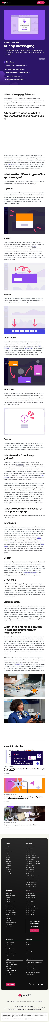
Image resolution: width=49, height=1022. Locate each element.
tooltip (34, 246)
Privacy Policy (13, 1001)
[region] (24, 1017)
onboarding (28, 348)
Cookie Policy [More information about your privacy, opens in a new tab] (15, 1016)
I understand (28, 1018)
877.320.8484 (39, 1001)
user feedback (12, 164)
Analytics (8, 846)
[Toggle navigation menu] (46, 3)
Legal (8, 1001)
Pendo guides (18, 664)
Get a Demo (40, 2)
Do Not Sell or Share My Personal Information (13, 1018)
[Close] (46, 1015)
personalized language (29, 572)
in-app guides (20, 464)
